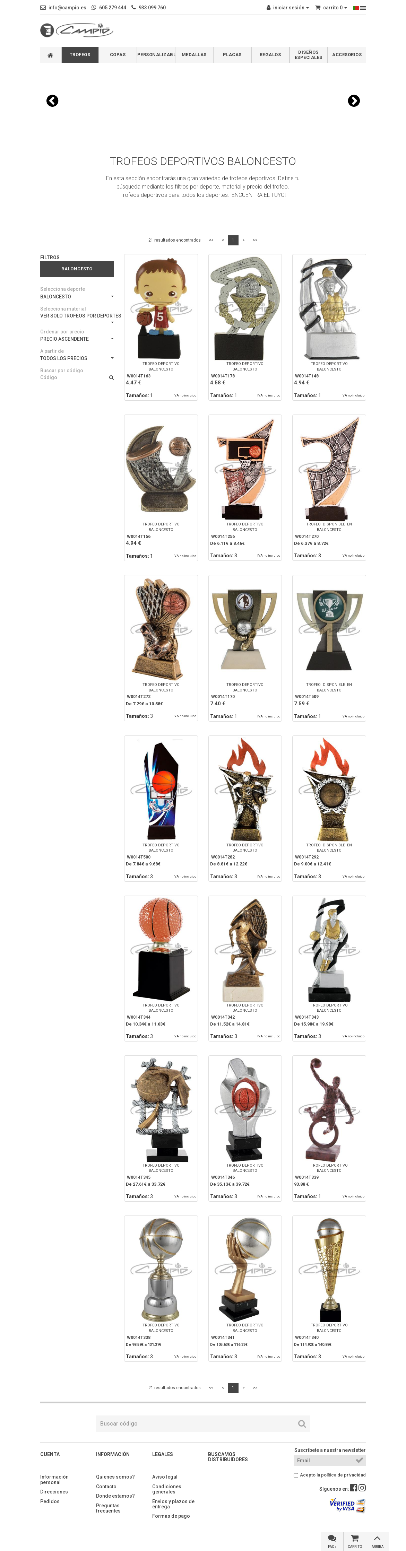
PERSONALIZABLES (156, 54)
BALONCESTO (77, 296)
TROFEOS (80, 54)
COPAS (118, 54)
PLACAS (232, 54)
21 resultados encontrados (174, 240)
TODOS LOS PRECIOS (77, 358)
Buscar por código (61, 370)
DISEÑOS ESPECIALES (308, 55)
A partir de (52, 351)
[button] (52, 101)
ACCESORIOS (347, 54)
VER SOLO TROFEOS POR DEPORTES (77, 318)
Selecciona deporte (62, 289)
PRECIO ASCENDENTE (77, 339)
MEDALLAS (194, 54)
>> (255, 240)
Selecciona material (63, 309)
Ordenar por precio (62, 331)
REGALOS (270, 54)
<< (211, 240)
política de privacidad (343, 1475)
